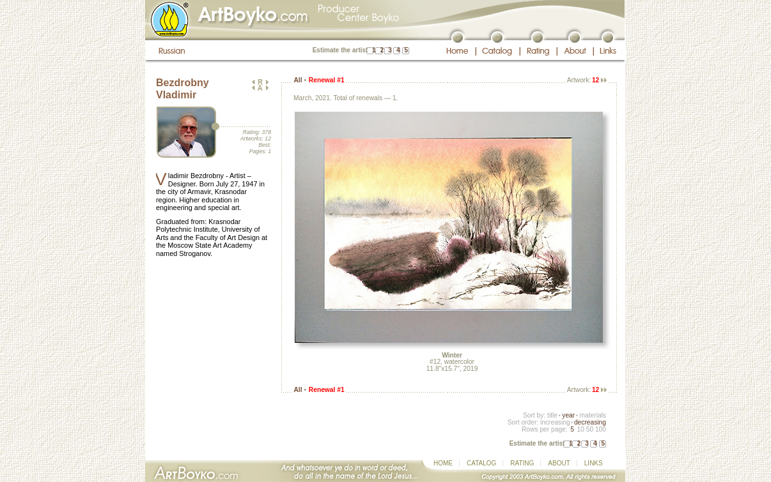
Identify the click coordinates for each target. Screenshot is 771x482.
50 (589, 429)
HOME (443, 463)
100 (600, 429)
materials (592, 415)
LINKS (593, 463)
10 (580, 429)
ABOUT (559, 463)
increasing (555, 422)
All (297, 80)
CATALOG (481, 463)
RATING (522, 463)
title (552, 415)
